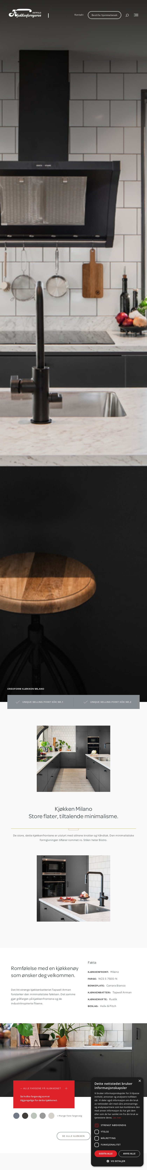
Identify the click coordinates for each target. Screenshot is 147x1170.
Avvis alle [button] (129, 1153)
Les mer (117, 1117)
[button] (117, 1161)
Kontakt (79, 14)
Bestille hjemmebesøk (104, 15)
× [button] (139, 1081)
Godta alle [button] (106, 1153)
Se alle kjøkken (73, 1136)
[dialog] (117, 1121)
